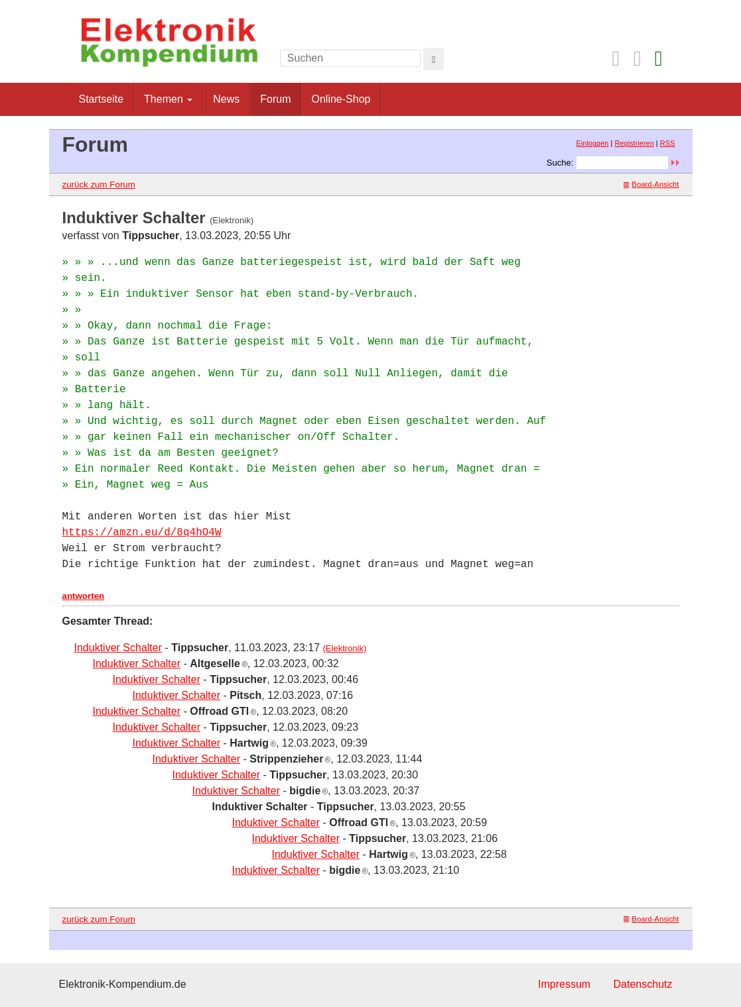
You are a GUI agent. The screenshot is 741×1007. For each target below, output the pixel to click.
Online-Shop (340, 99)
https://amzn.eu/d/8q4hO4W (142, 533)
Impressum (564, 984)
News (226, 99)
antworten (83, 596)
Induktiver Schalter (118, 647)
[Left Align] (433, 59)
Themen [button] (168, 99)
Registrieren (633, 143)
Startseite (101, 99)
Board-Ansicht (651, 184)
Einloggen (592, 143)
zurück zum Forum (98, 184)
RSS (667, 143)
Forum (275, 99)
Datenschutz (643, 984)
